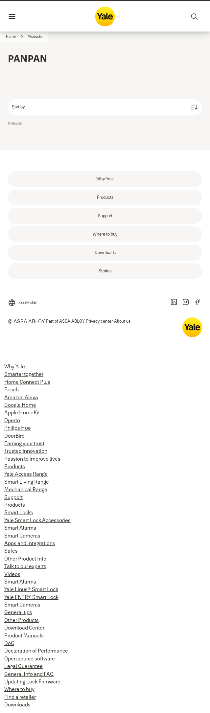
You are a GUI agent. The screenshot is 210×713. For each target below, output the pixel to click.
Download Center (24, 627)
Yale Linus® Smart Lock (31, 589)
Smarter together (23, 374)
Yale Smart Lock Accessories (37, 520)
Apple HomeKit (22, 412)
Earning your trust (24, 443)
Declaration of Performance (36, 650)
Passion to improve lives (32, 458)
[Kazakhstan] (22, 301)
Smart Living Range (26, 481)
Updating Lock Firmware (32, 681)
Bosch (11, 389)
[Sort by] (105, 107)
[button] (35, 36)
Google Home (20, 405)
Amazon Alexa (21, 397)
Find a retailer (20, 697)
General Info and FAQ (29, 674)
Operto (12, 420)
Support (13, 497)
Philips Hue (17, 428)
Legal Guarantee (23, 666)
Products (14, 466)
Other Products (21, 620)
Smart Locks (18, 512)
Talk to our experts (25, 566)
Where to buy (19, 689)
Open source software (29, 658)
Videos (12, 574)
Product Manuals (24, 635)
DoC (9, 643)
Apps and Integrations (29, 543)
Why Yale (14, 366)
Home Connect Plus (27, 382)
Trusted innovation (25, 451)
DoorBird (14, 435)
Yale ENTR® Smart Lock (31, 597)
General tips (18, 612)
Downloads (17, 704)
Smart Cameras (22, 535)
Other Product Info (25, 558)
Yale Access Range (26, 474)
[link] (15, 36)
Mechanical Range (25, 489)
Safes (11, 550)
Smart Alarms (20, 527)
